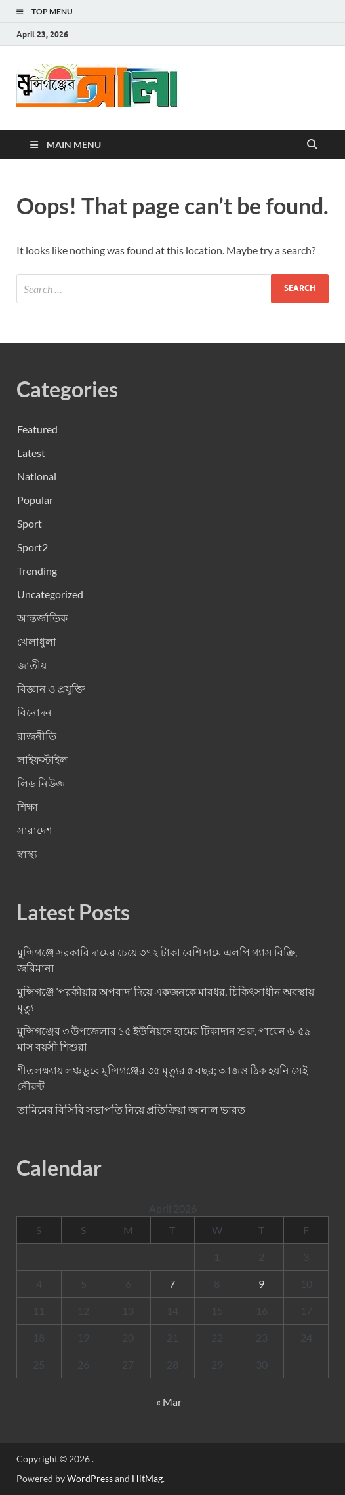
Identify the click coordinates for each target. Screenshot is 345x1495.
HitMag (147, 1478)
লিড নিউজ (41, 783)
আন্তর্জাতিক (42, 618)
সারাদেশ (34, 830)
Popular (35, 500)
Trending (37, 570)
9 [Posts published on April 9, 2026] (261, 1283)
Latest (31, 452)
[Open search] (312, 145)
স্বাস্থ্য (27, 853)
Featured (37, 429)
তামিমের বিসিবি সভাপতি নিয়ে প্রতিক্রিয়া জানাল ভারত (131, 1109)
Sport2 (32, 547)
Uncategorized (50, 594)
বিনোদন (34, 712)
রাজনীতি (36, 735)
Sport (29, 523)
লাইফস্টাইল (42, 759)
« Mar (169, 1401)
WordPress (90, 1478)
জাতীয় (32, 665)
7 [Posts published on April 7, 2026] (172, 1283)
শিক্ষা (27, 806)
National (36, 476)
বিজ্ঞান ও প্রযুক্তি (51, 688)
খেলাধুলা (36, 641)
